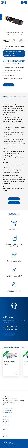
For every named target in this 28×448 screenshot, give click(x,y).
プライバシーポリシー (16, 445)
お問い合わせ (6, 421)
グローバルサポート (6, 443)
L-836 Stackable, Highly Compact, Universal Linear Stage (13, 53)
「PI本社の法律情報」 (7, 445)
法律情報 (12, 443)
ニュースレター (6, 424)
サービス (5, 423)
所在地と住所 (6, 419)
